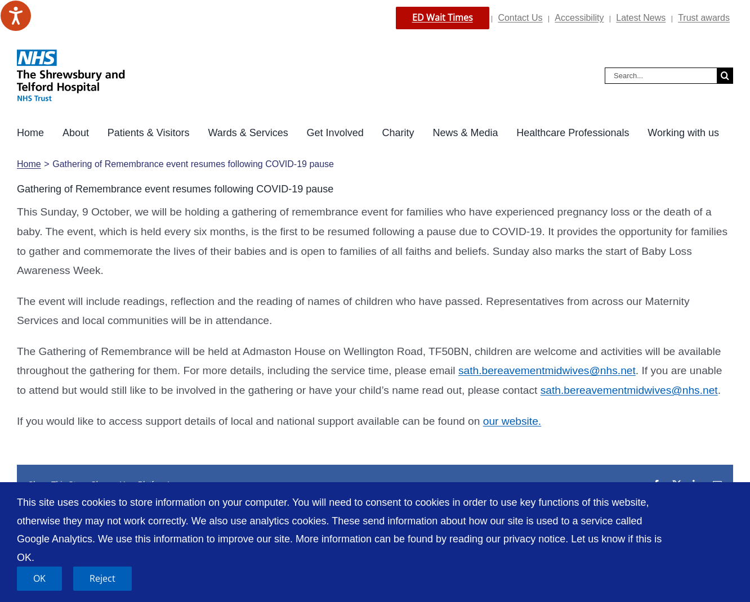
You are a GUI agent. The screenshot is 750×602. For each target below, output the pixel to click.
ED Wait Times (442, 17)
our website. (512, 421)
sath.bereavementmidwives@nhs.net (547, 370)
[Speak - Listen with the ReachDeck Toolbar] (16, 16)
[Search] (725, 76)
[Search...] (661, 76)
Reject (102, 578)
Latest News (641, 18)
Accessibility (579, 18)
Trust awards (704, 18)
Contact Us (520, 18)
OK (39, 578)
